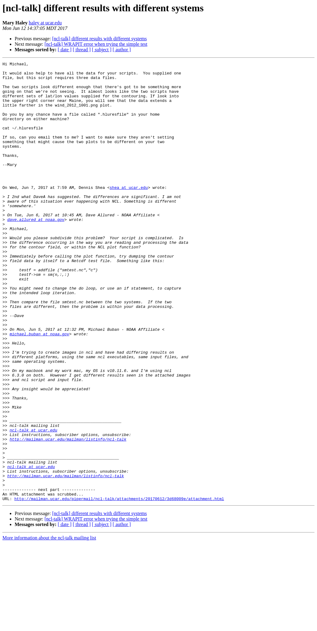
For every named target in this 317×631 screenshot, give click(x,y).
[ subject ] (101, 49)
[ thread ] (82, 49)
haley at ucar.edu (45, 22)
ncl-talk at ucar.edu (33, 504)
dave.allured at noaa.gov (35, 251)
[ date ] (64, 49)
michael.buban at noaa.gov (39, 388)
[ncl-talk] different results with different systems (99, 38)
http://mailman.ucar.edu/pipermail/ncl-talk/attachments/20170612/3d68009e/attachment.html (119, 586)
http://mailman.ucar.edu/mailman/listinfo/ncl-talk (67, 515)
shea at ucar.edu (129, 213)
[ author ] (122, 49)
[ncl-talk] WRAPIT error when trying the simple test (96, 44)
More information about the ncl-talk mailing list (49, 625)
